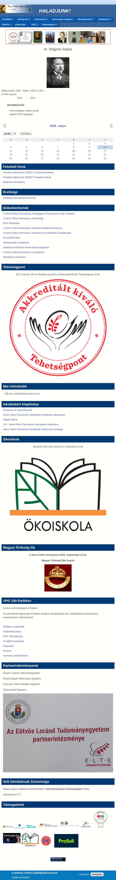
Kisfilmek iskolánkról (14, 182)
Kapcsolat (20, 24)
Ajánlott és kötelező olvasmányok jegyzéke (26, 247)
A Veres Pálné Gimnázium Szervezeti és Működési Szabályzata (37, 233)
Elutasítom (97, 875)
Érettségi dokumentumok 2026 (19, 198)
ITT (18, 794)
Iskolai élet (22, 20)
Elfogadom (84, 875)
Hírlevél (7, 651)
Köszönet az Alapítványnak (17, 410)
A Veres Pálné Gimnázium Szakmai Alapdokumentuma (32, 228)
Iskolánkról (104, 20)
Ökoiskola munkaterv (14, 257)
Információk (40, 20)
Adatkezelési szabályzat (16, 242)
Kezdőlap (7, 20)
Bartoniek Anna (31, 393)
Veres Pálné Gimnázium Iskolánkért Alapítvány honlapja (33, 429)
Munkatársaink (85, 20)
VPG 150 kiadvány (13, 636)
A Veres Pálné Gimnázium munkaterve (23, 252)
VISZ (33, 25)
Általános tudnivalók (13, 626)
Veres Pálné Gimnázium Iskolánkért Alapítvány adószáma (34, 415)
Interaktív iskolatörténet (15, 655)
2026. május (58, 125)
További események (13, 641)
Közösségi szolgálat (62, 20)
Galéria (5, 25)
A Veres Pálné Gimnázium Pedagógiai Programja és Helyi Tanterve (39, 213)
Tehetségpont (49, 25)
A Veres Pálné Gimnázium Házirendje (23, 218)
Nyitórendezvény (12, 631)
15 (73, 151)
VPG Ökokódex (11, 223)
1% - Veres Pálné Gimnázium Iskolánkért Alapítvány (31, 424)
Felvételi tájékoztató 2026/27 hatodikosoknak (27, 177)
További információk (20, 878)
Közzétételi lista (11, 237)
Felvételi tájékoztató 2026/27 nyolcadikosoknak (28, 172)
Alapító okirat (10, 419)
